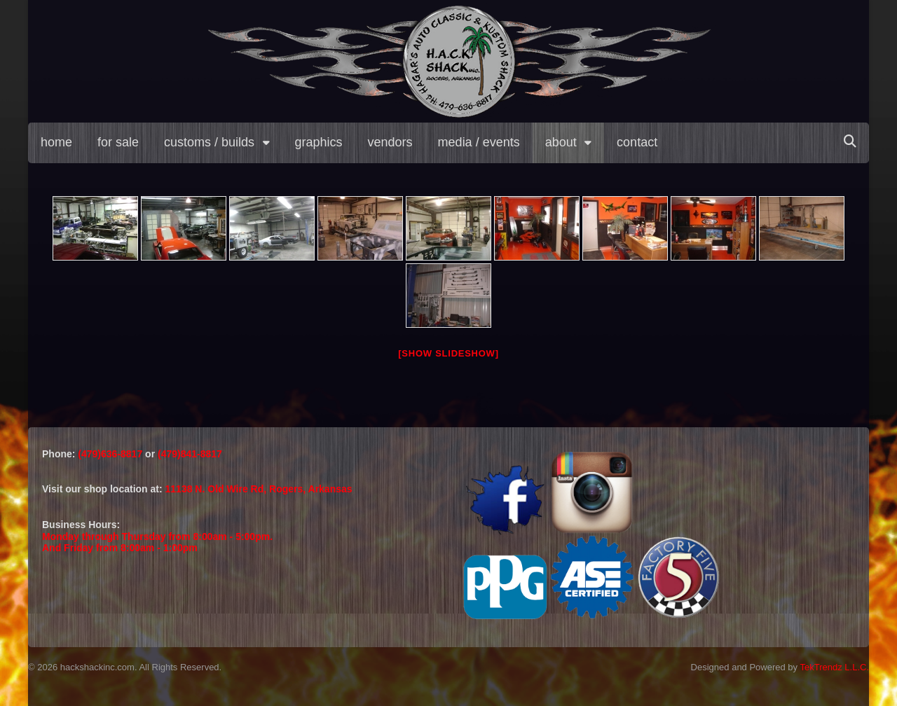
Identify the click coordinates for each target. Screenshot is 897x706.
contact (637, 142)
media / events (479, 142)
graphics (319, 142)
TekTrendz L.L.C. (834, 667)
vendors (390, 142)
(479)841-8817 (190, 453)
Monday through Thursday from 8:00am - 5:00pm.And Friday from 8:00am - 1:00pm (157, 542)
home (56, 142)
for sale (118, 142)
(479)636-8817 (111, 453)
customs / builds (209, 142)
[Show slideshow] (448, 353)
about (561, 142)
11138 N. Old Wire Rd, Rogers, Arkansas (258, 488)
